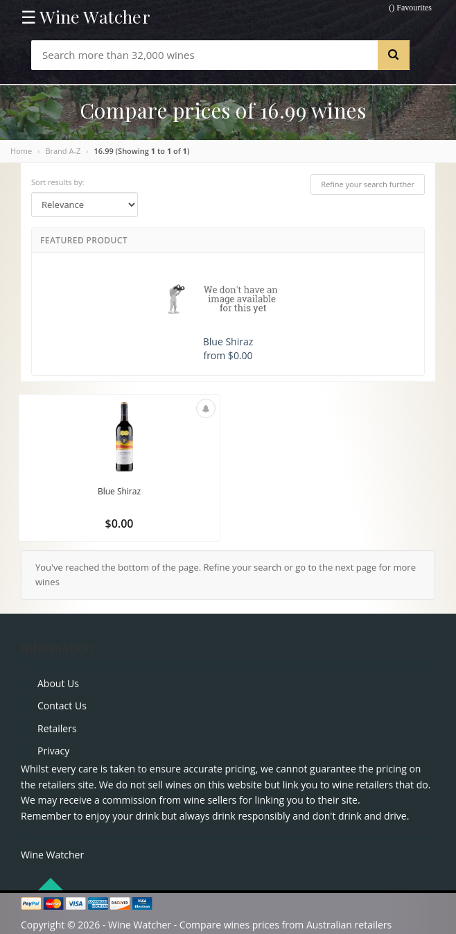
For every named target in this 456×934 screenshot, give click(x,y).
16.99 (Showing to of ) (142, 151)
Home (21, 151)
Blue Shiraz (119, 491)
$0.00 (119, 523)
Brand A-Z (62, 151)
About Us (58, 683)
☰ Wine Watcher (85, 16)
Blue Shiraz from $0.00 (228, 314)
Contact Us (62, 705)
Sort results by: (58, 182)
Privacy (53, 750)
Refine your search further (367, 184)
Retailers (57, 728)
